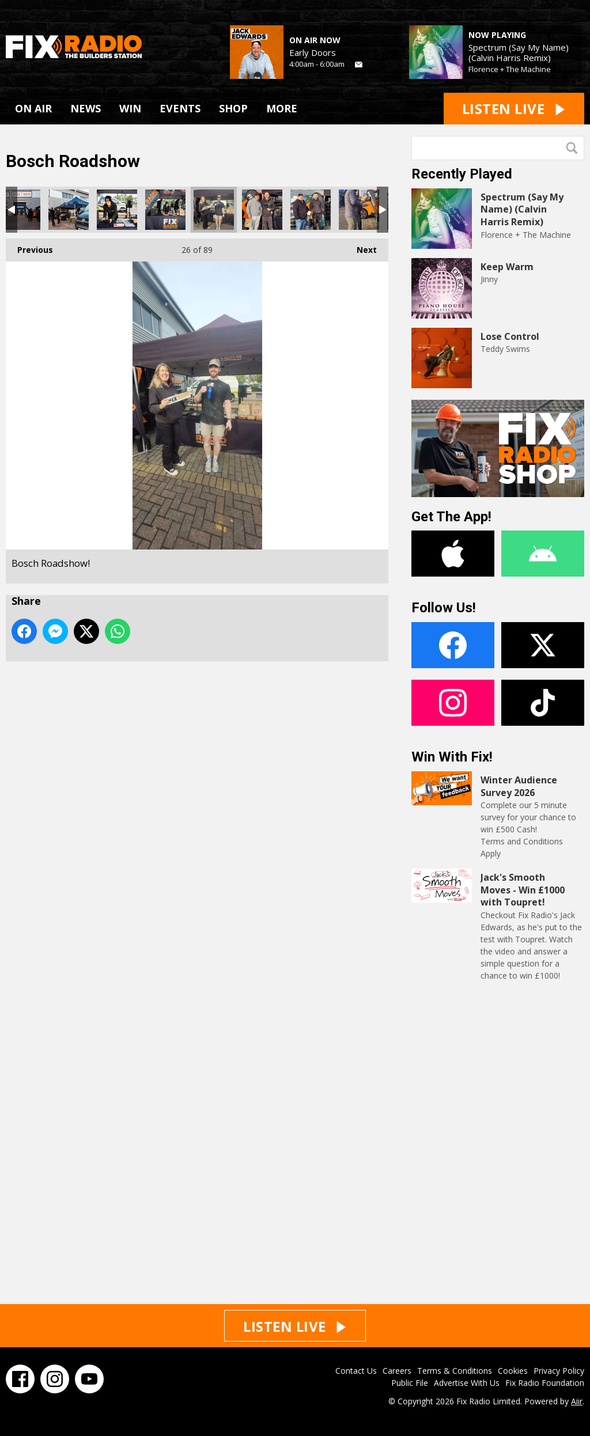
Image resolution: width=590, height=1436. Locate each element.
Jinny (489, 279)
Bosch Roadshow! (20, 210)
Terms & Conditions (454, 1370)
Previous (29, 246)
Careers (397, 1370)
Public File (409, 1382)
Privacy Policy (559, 1370)
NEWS (85, 108)
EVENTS (180, 108)
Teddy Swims (505, 348)
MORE (281, 108)
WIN (130, 108)
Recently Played (461, 174)
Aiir (577, 1401)
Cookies (513, 1370)
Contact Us (356, 1370)
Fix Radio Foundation (544, 1382)
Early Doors (312, 52)
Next (361, 246)
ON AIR (33, 108)
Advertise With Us (467, 1382)
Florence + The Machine (509, 69)
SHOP (233, 108)
